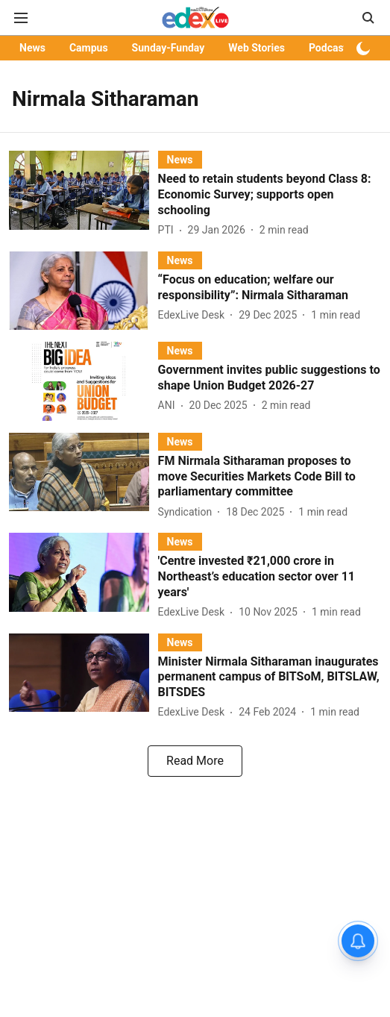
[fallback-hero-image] (83, 195)
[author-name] (169, 230)
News (32, 48)
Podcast (328, 48)
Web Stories (256, 48)
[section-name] (180, 159)
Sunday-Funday (168, 48)
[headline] (269, 195)
